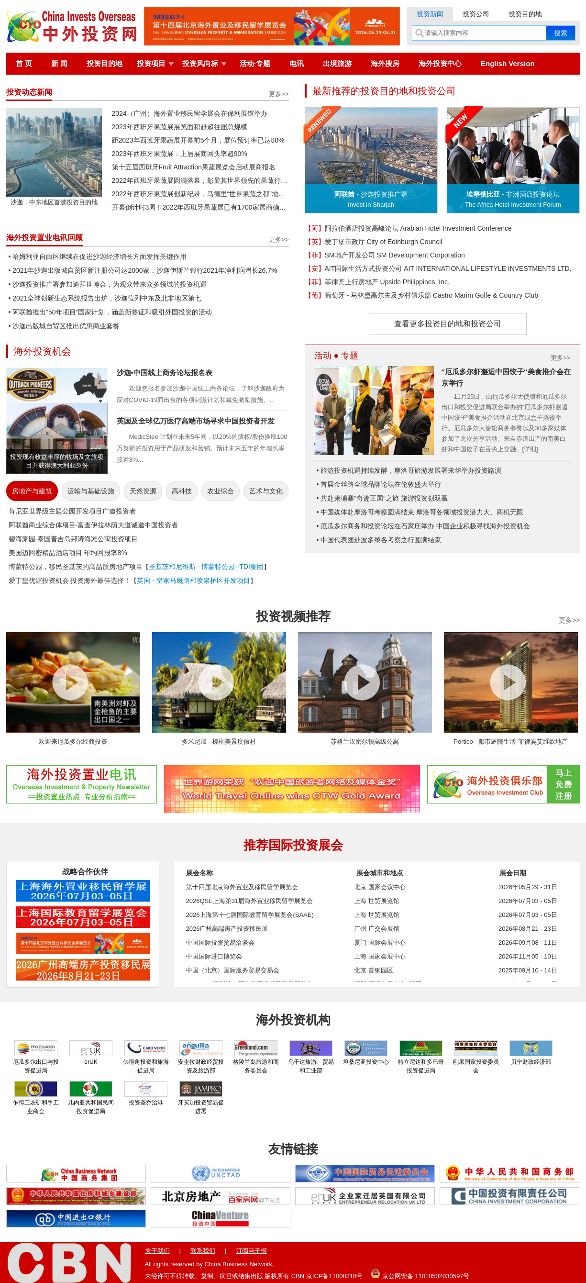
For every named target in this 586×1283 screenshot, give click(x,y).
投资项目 (151, 63)
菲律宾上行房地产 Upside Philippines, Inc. (377, 282)
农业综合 (220, 491)
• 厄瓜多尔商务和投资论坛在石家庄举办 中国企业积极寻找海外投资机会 (424, 526)
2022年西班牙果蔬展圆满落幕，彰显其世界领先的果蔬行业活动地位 (200, 180)
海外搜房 (385, 63)
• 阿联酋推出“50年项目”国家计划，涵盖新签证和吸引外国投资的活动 (110, 312)
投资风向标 (200, 63)
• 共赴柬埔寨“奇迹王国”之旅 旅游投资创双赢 (382, 498)
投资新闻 (430, 14)
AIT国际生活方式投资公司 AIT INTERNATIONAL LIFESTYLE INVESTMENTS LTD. (438, 268)
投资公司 (476, 14)
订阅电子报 (251, 1250)
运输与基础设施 (90, 491)
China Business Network (239, 1264)
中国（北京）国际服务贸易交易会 (232, 970)
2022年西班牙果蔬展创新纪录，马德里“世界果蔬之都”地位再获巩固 (200, 194)
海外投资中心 (440, 63)
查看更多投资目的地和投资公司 (447, 324)
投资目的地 (525, 14)
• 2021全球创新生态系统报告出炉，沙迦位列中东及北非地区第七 (105, 298)
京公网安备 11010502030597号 (420, 1273)
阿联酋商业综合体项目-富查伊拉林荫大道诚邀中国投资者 (93, 525)
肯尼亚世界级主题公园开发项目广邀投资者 (72, 511)
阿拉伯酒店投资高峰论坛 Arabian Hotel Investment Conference (408, 228)
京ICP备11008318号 (334, 1276)
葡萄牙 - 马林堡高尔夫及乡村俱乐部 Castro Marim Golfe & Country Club (422, 295)
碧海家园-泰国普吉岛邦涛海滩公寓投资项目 (73, 539)
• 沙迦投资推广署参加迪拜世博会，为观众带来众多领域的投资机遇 (108, 284)
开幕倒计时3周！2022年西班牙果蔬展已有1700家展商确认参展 (200, 207)
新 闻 (59, 63)
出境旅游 (337, 63)
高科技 (182, 491)
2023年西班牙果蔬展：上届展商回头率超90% (179, 153)
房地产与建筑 (32, 491)
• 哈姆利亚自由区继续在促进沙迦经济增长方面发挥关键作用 (98, 256)
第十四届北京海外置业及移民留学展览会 (242, 887)
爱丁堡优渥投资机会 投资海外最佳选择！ (70, 580)
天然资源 (143, 491)
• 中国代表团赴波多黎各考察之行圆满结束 (379, 540)
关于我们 (157, 1250)
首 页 (24, 63)
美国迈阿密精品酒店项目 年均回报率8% (68, 553)
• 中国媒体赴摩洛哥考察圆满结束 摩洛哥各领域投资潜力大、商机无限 (420, 512)
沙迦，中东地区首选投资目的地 (54, 198)
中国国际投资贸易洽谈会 (220, 942)
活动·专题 (255, 63)
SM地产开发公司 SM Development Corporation (385, 255)
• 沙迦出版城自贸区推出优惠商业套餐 (64, 326)
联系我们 (202, 1250)
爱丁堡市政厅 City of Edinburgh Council (373, 241)
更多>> (278, 94)
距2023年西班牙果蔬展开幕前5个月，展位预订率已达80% (198, 140)
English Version (508, 63)
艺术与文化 (266, 491)
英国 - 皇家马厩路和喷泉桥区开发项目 (193, 580)
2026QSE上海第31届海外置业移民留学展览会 (249, 900)
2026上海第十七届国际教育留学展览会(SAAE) (250, 914)
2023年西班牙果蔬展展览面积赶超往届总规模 (179, 127)
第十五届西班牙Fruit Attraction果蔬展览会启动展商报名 (194, 167)
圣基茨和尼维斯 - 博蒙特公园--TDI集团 (206, 566)
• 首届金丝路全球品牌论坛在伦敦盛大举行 (379, 484)
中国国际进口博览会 (214, 956)
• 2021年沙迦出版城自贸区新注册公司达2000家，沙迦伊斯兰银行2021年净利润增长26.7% (143, 270)
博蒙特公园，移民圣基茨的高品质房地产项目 (76, 566)
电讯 (296, 63)
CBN (297, 1276)
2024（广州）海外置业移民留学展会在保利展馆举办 (189, 113)
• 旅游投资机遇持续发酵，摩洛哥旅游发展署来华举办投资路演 (409, 470)
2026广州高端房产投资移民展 (227, 928)
